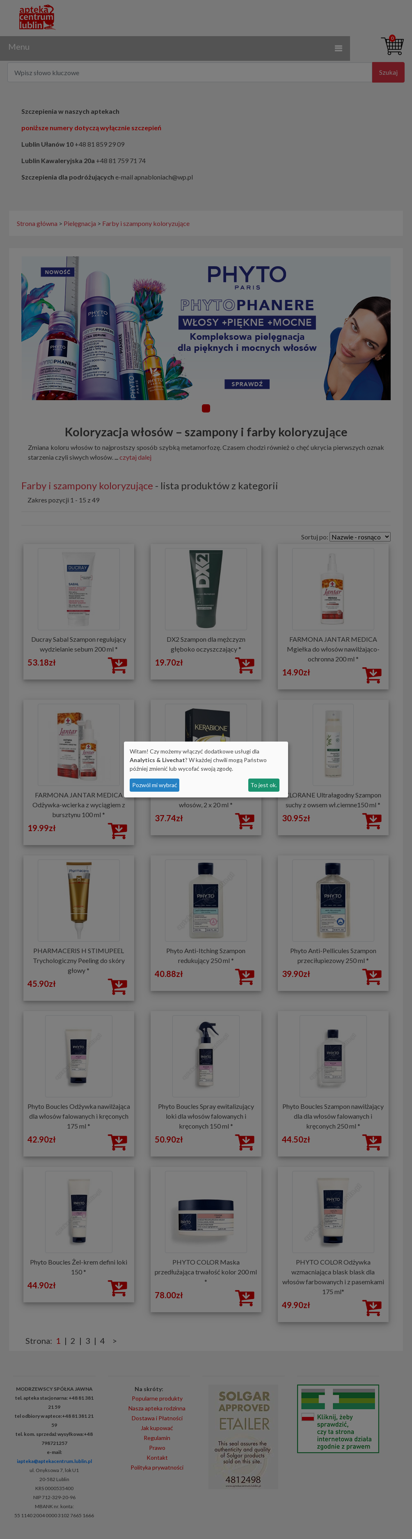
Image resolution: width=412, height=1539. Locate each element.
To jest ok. (263, 784)
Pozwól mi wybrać (154, 784)
